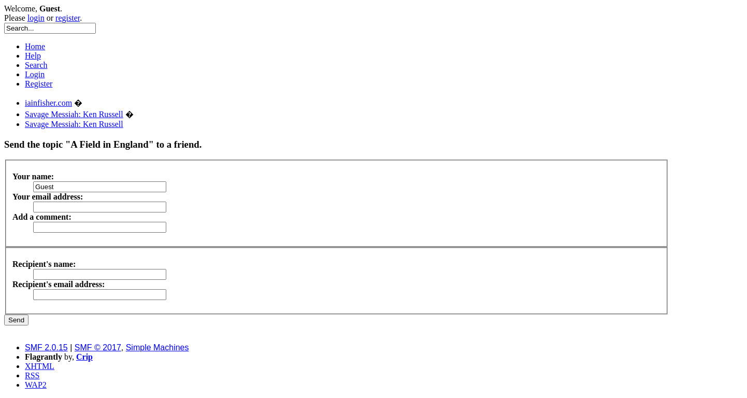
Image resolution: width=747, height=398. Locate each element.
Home (35, 46)
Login (35, 74)
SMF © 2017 (98, 347)
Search (36, 65)
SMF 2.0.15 (46, 347)
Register (38, 83)
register (67, 17)
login (36, 17)
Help (33, 55)
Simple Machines (157, 347)
